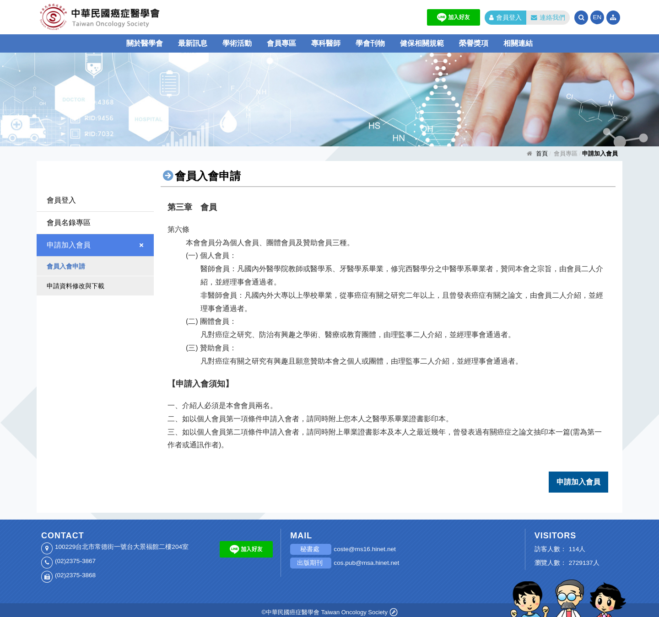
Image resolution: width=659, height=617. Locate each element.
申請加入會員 (69, 245)
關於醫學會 (144, 43)
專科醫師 (325, 43)
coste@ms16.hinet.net (364, 545)
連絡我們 (548, 18)
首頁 (542, 153)
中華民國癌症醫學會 (128, 17)
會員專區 (281, 43)
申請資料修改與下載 (75, 286)
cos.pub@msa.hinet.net (366, 559)
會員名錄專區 (69, 222)
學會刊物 (370, 43)
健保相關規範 (422, 43)
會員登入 (505, 18)
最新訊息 (192, 43)
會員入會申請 (66, 266)
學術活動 (237, 43)
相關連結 (518, 43)
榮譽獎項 (473, 43)
